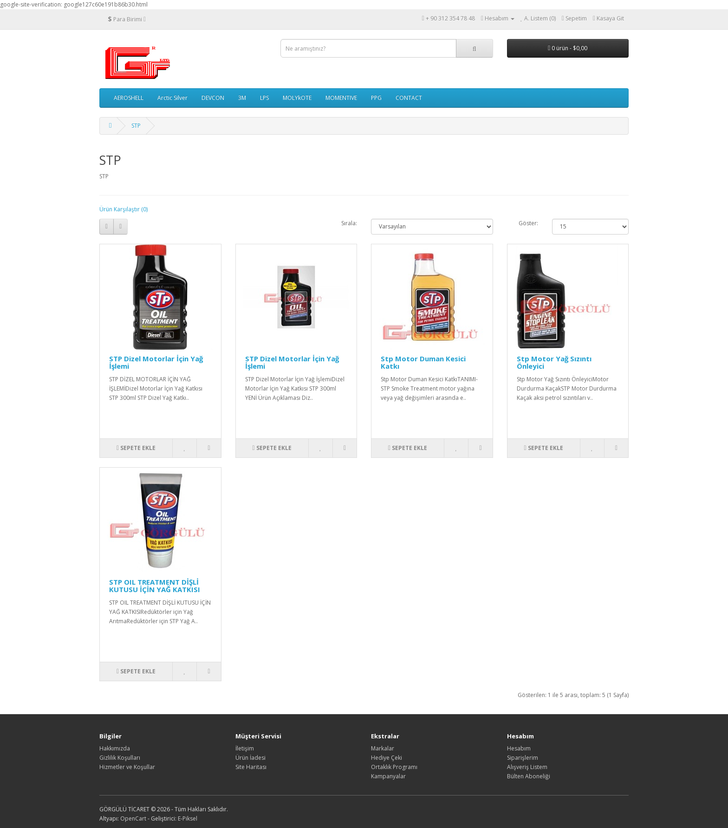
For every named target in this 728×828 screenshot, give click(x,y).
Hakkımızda (114, 748)
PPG (376, 98)
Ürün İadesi (250, 758)
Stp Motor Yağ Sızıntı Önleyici (554, 362)
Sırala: (349, 223)
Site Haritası (250, 767)
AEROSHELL (128, 98)
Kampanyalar (388, 776)
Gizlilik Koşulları (119, 758)
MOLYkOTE (297, 98)
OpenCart (133, 818)
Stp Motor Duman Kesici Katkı (423, 362)
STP (136, 126)
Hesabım (519, 748)
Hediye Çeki (386, 758)
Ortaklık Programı (394, 767)
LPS (264, 98)
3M (242, 98)
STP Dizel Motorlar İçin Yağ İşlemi (156, 362)
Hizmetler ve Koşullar (127, 767)
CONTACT (409, 98)
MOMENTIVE (341, 98)
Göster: (528, 223)
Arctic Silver (172, 98)
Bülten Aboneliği (528, 776)
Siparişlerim (522, 758)
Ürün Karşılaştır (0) (123, 209)
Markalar (382, 748)
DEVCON (213, 98)
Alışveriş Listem (527, 767)
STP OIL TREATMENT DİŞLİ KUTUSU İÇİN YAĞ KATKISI (154, 585)
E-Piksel (187, 818)
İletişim (244, 748)
